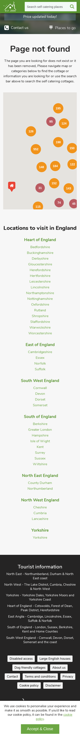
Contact (12, 676)
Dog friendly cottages (30, 667)
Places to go (65, 27)
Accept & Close (40, 729)
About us (58, 667)
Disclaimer (53, 685)
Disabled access (21, 659)
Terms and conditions (40, 676)
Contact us (19, 27)
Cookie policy (29, 685)
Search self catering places (45, 7)
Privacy (68, 676)
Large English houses (54, 659)
